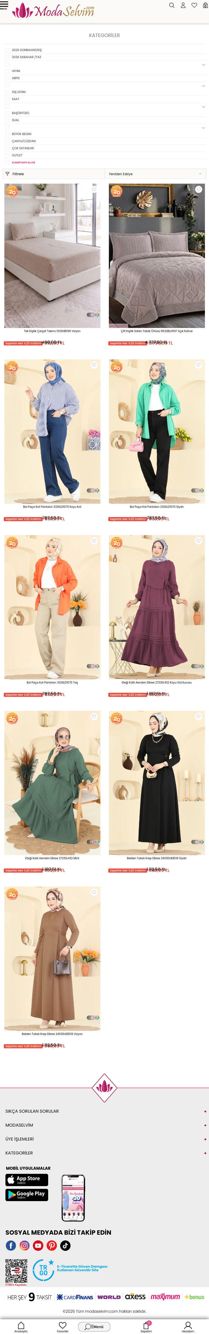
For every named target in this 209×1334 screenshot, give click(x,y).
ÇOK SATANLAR (23, 148)
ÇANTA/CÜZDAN (24, 141)
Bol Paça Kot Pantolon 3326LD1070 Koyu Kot (52, 507)
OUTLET (17, 155)
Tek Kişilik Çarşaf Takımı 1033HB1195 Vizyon (52, 331)
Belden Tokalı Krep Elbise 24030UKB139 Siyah (157, 858)
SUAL (15, 120)
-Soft (74, 1308)
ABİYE (16, 78)
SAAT (15, 99)
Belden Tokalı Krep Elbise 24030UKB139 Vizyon (52, 1034)
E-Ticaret (87, 1308)
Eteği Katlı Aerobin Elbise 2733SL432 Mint (52, 858)
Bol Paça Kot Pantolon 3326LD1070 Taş (52, 683)
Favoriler (62, 1326)
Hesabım (188, 1326)
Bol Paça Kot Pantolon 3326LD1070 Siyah (157, 507)
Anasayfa (20, 1326)
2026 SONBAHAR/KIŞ (27, 50)
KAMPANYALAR (23, 162)
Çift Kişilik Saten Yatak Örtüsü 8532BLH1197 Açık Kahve (156, 331)
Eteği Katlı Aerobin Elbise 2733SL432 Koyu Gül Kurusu (157, 683)
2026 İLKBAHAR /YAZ (26, 57)
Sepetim (146, 1326)
